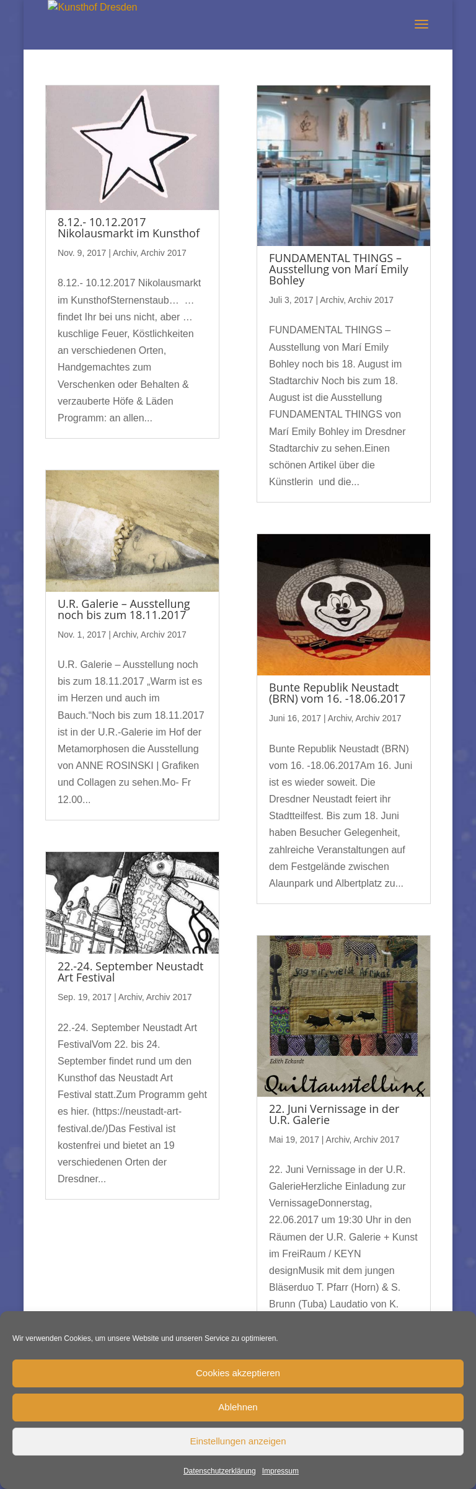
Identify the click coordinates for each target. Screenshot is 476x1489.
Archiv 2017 (164, 253)
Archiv (124, 253)
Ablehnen (237, 1407)
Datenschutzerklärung (219, 1471)
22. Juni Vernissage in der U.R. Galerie (334, 1114)
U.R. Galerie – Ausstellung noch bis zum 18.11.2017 (124, 609)
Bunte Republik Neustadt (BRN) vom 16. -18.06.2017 (337, 693)
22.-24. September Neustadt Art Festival (131, 972)
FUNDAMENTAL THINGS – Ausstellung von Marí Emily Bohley (338, 269)
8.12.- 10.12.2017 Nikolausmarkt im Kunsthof (129, 227)
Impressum (280, 1471)
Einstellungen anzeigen (238, 1441)
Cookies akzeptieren (238, 1373)
